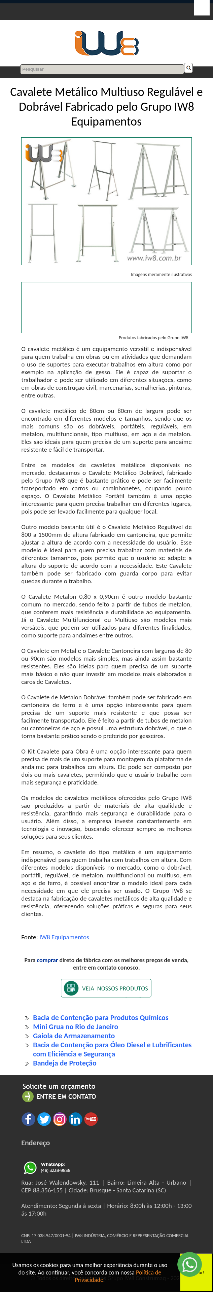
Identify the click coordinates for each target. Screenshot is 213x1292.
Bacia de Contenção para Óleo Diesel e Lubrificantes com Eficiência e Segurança (112, 1049)
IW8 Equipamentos (64, 937)
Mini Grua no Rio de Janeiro (75, 1026)
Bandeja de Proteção (64, 1063)
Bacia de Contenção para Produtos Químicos (100, 1017)
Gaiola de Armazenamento (74, 1035)
